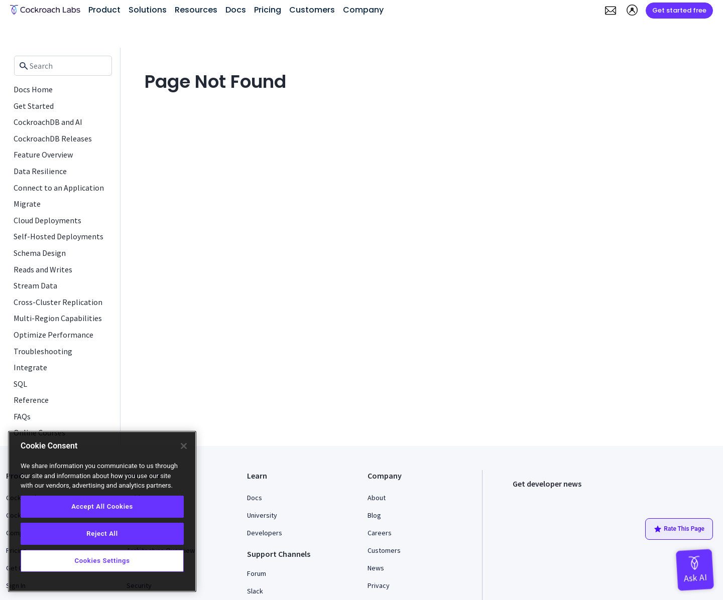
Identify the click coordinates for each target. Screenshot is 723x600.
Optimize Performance (53, 335)
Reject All (101, 533)
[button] (610, 10)
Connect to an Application (59, 188)
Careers (380, 532)
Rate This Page (679, 529)
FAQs (22, 416)
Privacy (379, 585)
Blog (374, 515)
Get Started (34, 106)
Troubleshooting (43, 351)
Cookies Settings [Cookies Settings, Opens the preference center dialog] (102, 560)
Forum (256, 573)
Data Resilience (40, 171)
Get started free (679, 10)
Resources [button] (196, 10)
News (376, 567)
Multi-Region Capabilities (58, 318)
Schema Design (40, 253)
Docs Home (33, 89)
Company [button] (363, 10)
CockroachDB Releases (53, 138)
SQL (20, 384)
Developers (264, 532)
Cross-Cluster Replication (58, 302)
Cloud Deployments (47, 220)
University (262, 515)
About (377, 497)
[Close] (184, 446)
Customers (384, 550)
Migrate (27, 204)
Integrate (30, 367)
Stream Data (35, 285)
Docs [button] (235, 10)
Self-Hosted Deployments (58, 236)
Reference (31, 400)
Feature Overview (43, 154)
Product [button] (104, 10)
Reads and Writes (43, 269)
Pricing (267, 10)
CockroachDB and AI (48, 122)
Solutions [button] (148, 10)
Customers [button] (312, 10)
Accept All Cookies (102, 506)
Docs (254, 497)
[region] (102, 511)
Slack (255, 590)
